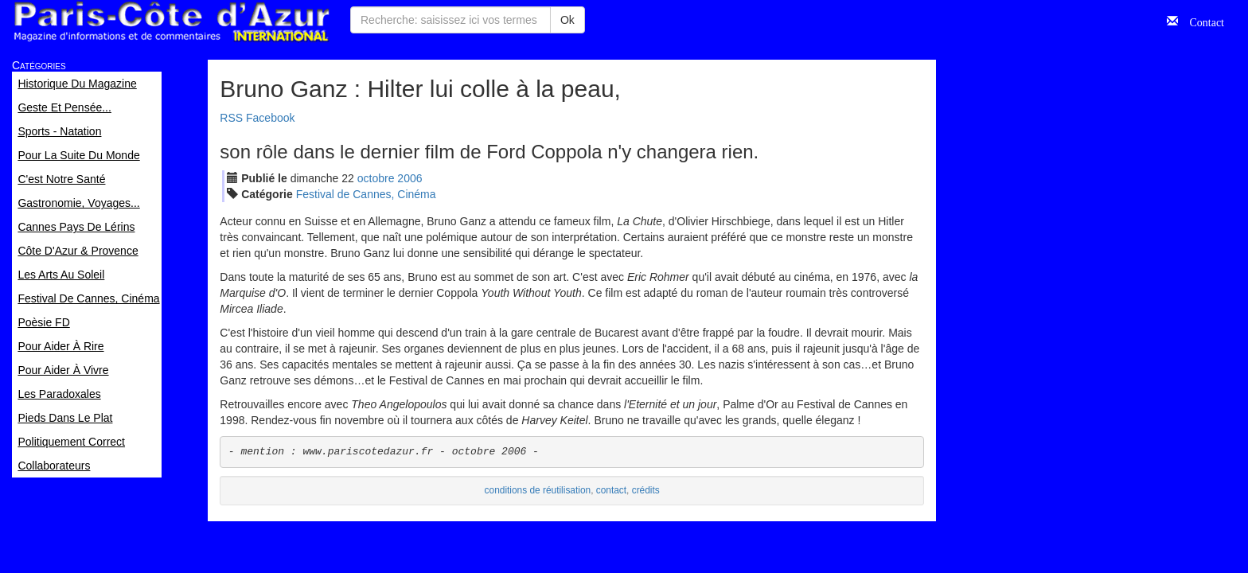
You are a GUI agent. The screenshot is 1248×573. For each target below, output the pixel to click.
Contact (1201, 20)
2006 (409, 178)
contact (611, 490)
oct (376, 178)
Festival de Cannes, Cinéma (366, 194)
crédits (646, 490)
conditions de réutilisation (538, 490)
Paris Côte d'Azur (171, 22)
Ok (567, 20)
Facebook (270, 117)
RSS (231, 117)
